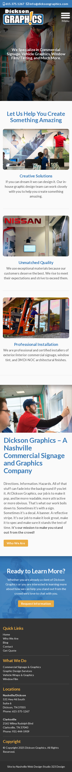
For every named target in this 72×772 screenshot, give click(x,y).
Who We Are (16, 543)
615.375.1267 (13, 4)
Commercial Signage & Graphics (22, 667)
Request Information (36, 603)
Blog (5, 642)
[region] (36, 54)
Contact (8, 646)
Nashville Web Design (29, 766)
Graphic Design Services (17, 671)
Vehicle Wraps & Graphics (18, 675)
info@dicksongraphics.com (47, 4)
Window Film (10, 679)
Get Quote (9, 650)
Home (6, 634)
